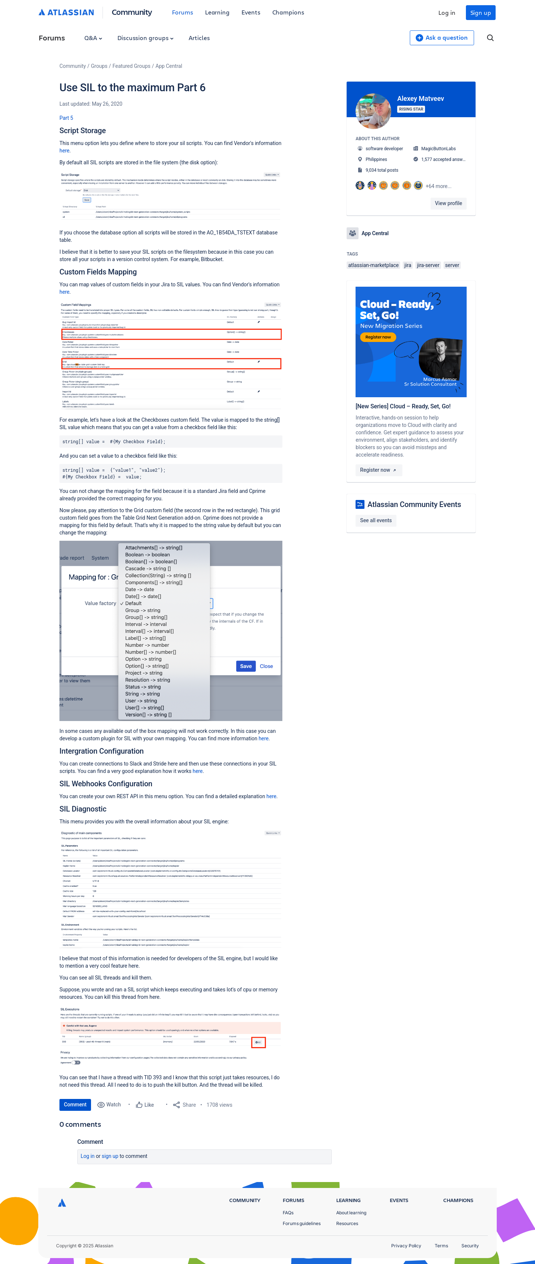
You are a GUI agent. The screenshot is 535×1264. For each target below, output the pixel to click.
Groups (99, 66)
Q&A (93, 38)
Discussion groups (145, 38)
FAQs (288, 1212)
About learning (351, 1212)
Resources (347, 1223)
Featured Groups (131, 66)
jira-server (428, 265)
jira (407, 265)
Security (470, 1245)
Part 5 (66, 118)
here (64, 151)
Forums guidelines (302, 1223)
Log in (446, 12)
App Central (169, 66)
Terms (441, 1245)
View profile (448, 203)
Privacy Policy (406, 1245)
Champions (288, 12)
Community (132, 11)
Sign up (480, 12)
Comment (75, 1104)
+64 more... (439, 186)
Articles (199, 38)
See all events (376, 520)
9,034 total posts (382, 170)
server (452, 265)
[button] (170, 197)
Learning (217, 12)
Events (250, 12)
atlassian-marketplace (373, 265)
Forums (182, 12)
